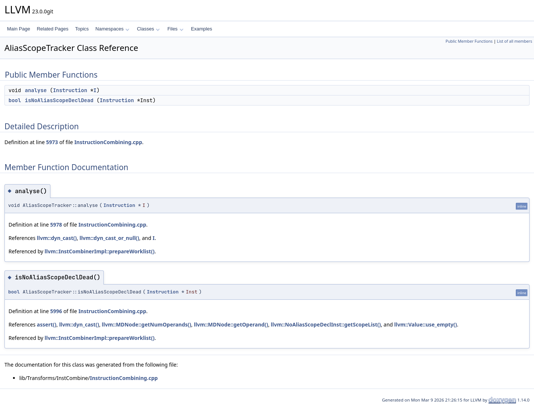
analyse (36, 90)
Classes (148, 29)
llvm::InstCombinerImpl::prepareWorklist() (99, 251)
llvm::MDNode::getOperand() (231, 324)
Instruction (70, 90)
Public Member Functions (468, 41)
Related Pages (52, 29)
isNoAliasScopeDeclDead (59, 100)
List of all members (514, 41)
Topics (82, 29)
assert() (46, 324)
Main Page (18, 29)
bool (15, 100)
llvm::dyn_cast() (57, 237)
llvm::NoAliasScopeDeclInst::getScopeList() (326, 324)
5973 (52, 142)
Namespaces (112, 29)
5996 (56, 311)
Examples (201, 29)
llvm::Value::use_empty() (425, 324)
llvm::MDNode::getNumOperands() (146, 324)
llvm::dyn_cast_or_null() (109, 237)
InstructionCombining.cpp (108, 142)
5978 (56, 224)
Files (175, 29)
